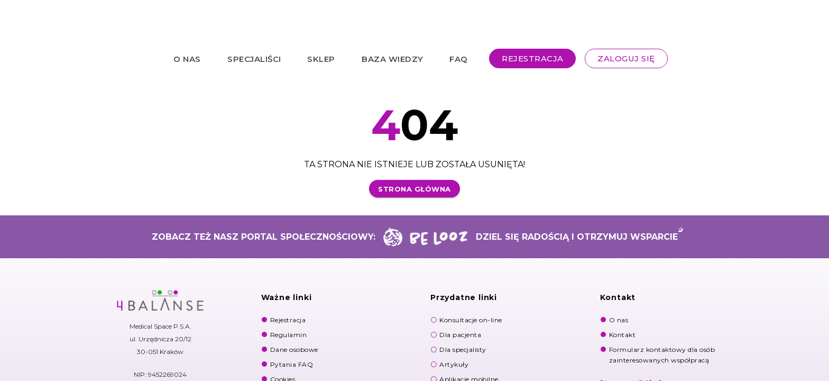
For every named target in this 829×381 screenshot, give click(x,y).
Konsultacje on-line (470, 320)
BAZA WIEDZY (392, 58)
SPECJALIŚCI (254, 58)
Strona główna (414, 189)
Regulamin (288, 335)
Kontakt (622, 335)
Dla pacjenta (460, 335)
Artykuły (453, 364)
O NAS (187, 58)
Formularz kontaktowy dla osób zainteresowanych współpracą (662, 355)
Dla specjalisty (462, 349)
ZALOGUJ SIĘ (626, 58)
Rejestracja (288, 320)
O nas (619, 320)
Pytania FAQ (292, 364)
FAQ (458, 58)
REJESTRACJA (533, 58)
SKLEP (321, 58)
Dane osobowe (294, 349)
